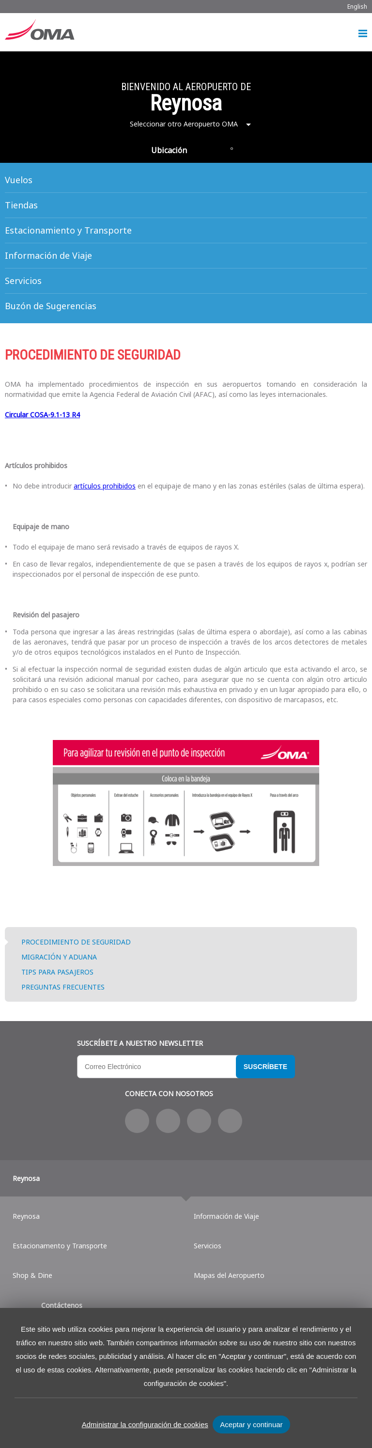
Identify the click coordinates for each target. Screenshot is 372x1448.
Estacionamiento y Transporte (68, 230)
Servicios (23, 280)
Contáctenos (61, 1305)
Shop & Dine (32, 1275)
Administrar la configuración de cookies (145, 1424)
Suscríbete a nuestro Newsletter (140, 1043)
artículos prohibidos (105, 485)
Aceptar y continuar (251, 1424)
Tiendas (21, 205)
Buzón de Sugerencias (50, 306)
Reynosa (26, 1178)
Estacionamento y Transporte (60, 1245)
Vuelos (18, 180)
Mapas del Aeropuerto (229, 1275)
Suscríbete (265, 1066)
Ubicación (169, 150)
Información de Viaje (48, 255)
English (357, 6)
